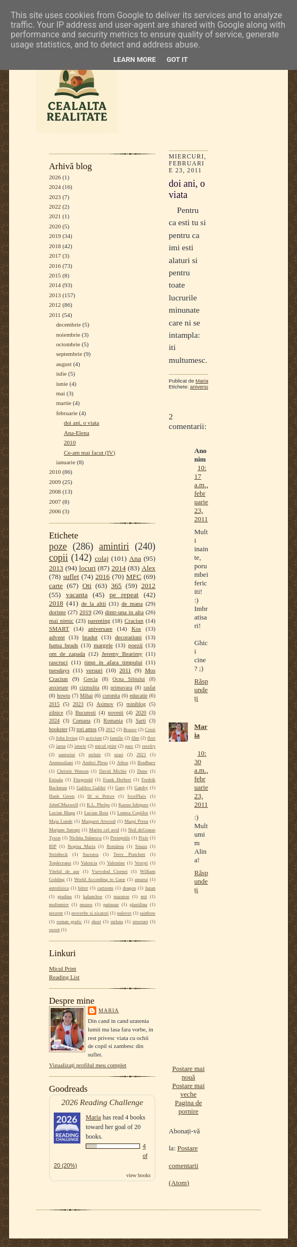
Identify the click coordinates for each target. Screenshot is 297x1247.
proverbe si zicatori (90, 913)
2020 (55, 226)
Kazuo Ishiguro (133, 804)
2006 (55, 511)
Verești (141, 862)
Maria (108, 1010)
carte (56, 586)
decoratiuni (128, 637)
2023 (55, 197)
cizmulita (89, 687)
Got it (177, 59)
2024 (55, 187)
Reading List (64, 977)
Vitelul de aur (64, 871)
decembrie (68, 324)
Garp (120, 787)
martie (63, 403)
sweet (54, 929)
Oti (87, 586)
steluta (117, 921)
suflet (71, 577)
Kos (136, 628)
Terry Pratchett (129, 854)
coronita (111, 695)
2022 (55, 206)
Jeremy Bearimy (122, 653)
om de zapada (67, 653)
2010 (70, 442)
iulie (61, 373)
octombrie (68, 344)
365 (116, 586)
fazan (150, 888)
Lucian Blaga (62, 812)
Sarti (141, 721)
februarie (66, 413)
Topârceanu (60, 862)
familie (116, 738)
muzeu (86, 904)
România (114, 846)
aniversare (100, 628)
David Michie (113, 771)
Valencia (89, 862)
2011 (55, 315)
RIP (52, 846)
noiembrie (68, 334)
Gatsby (140, 787)
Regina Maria (81, 846)
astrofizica (59, 888)
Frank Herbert (117, 779)
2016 (55, 266)
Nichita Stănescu (85, 837)
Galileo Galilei (91, 787)
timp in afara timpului (114, 662)
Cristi (150, 729)
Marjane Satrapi (64, 829)
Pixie (143, 837)
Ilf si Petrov (100, 796)
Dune (142, 771)
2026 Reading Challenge (102, 1102)
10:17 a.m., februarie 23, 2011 (201, 493)
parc (129, 746)
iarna (60, 746)
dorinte (57, 612)
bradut (90, 637)
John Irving (67, 738)
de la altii (93, 603)
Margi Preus (136, 821)
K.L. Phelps (98, 804)
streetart (140, 921)
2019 (55, 236)
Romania (112, 721)
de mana (132, 603)
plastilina (138, 904)
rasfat (149, 687)
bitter (83, 888)
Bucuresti (86, 713)
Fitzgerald (83, 779)
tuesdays (59, 670)
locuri (87, 568)
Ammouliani (61, 762)
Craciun (134, 620)
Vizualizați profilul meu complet (87, 1065)
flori (151, 738)
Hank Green (62, 796)
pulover (124, 913)
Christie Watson (72, 771)
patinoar (111, 904)
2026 (55, 177)
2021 (55, 216)
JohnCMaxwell (63, 804)
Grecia (91, 679)
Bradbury (146, 762)
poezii (135, 645)
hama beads (63, 645)
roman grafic (68, 921)
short (96, 921)
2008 (55, 491)
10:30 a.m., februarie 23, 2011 (201, 778)
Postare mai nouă (188, 1073)
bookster (58, 729)
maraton (121, 896)
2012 (55, 304)
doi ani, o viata (81, 422)
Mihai (86, 695)
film (135, 738)
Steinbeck (58, 854)
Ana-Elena (76, 433)
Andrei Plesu (95, 762)
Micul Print (62, 968)
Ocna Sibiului (128, 679)
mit (144, 896)
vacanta (77, 595)
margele (103, 645)
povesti (115, 713)
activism (94, 738)
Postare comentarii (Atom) (184, 1165)
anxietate (58, 687)
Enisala (56, 779)
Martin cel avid (104, 829)
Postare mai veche (188, 1090)
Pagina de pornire (188, 1107)
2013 (55, 295)
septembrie (69, 354)
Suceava (90, 854)
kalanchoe (92, 896)
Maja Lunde (60, 821)
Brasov (130, 729)
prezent (56, 913)
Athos (122, 762)
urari (118, 754)
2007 (55, 501)
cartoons (105, 888)
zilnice (56, 713)
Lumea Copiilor (132, 812)
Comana (81, 721)
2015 (55, 275)
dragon (129, 888)
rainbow (147, 913)
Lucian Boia (96, 812)
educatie (138, 695)
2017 (55, 255)
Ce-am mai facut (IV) (89, 452)
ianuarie (65, 462)
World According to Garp (99, 879)
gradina (64, 896)
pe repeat (124, 595)
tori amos (87, 729)
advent (57, 637)
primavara (122, 687)
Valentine (116, 862)
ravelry (148, 746)
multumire (59, 904)
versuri (94, 670)
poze (58, 546)
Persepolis (120, 837)
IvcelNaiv (137, 796)
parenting (99, 620)
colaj (102, 558)
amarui (141, 879)
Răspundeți (201, 689)
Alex (148, 568)
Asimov (104, 704)
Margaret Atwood (98, 821)
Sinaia (141, 846)
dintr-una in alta (124, 612)
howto (63, 695)
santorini (67, 754)
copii (58, 557)
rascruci (58, 662)
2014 (55, 285)
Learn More (134, 59)
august (63, 364)
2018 (55, 246)
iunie (62, 383)
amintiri (114, 546)
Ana (135, 558)
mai (60, 393)
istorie (80, 746)
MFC (133, 577)
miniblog (136, 704)
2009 (55, 482)
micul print (105, 746)
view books (138, 1175)
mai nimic (61, 620)
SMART (59, 628)
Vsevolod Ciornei (110, 871)
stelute (94, 754)
